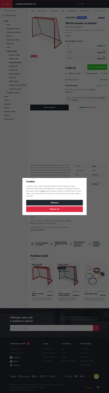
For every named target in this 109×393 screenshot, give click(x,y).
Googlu (43, 191)
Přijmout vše (54, 209)
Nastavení (54, 203)
